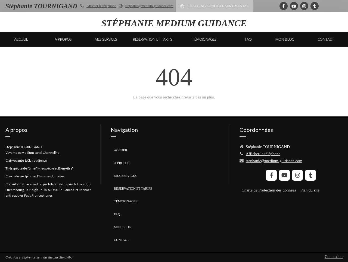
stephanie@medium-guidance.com (274, 161)
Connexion (334, 256)
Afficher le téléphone (101, 6)
